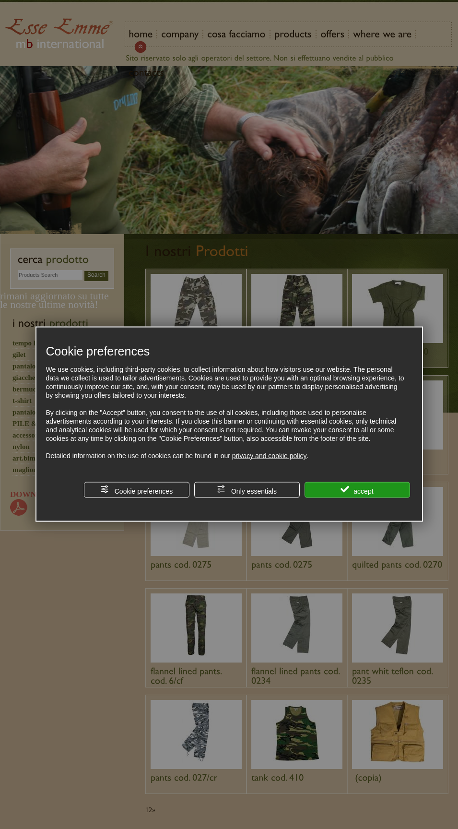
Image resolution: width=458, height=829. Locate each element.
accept (357, 490)
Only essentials (247, 490)
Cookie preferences (136, 490)
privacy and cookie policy (269, 456)
